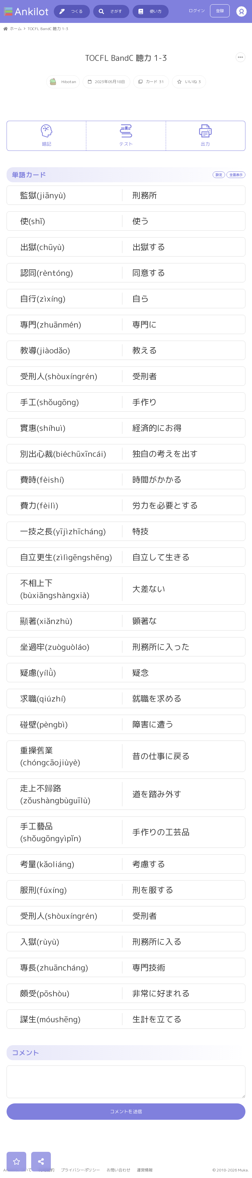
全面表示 (235, 205)
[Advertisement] (126, 132)
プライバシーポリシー (80, 1170)
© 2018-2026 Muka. (231, 1170)
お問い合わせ (118, 1170)
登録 (220, 10)
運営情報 (145, 1170)
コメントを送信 (126, 1142)
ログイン (197, 10)
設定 (219, 205)
